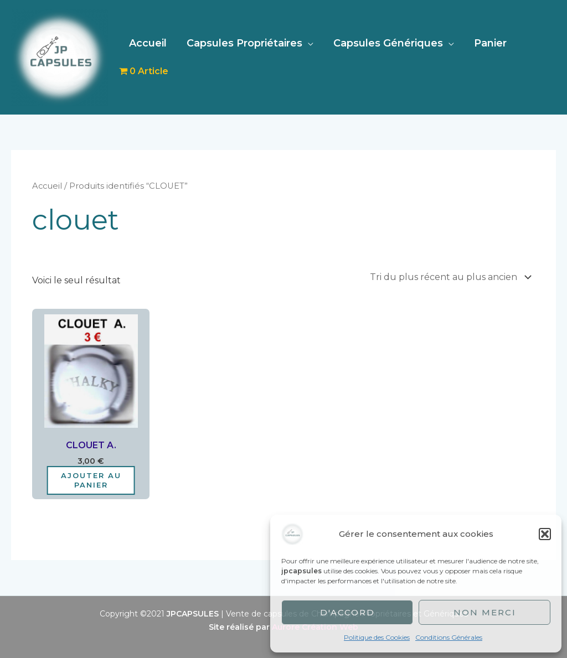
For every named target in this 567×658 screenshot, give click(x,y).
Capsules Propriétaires (244, 43)
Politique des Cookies (377, 637)
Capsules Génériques (388, 43)
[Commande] (449, 277)
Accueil (148, 43)
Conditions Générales (448, 637)
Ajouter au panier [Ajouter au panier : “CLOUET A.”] (91, 480)
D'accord (347, 612)
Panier (490, 43)
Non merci (484, 612)
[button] (544, 534)
